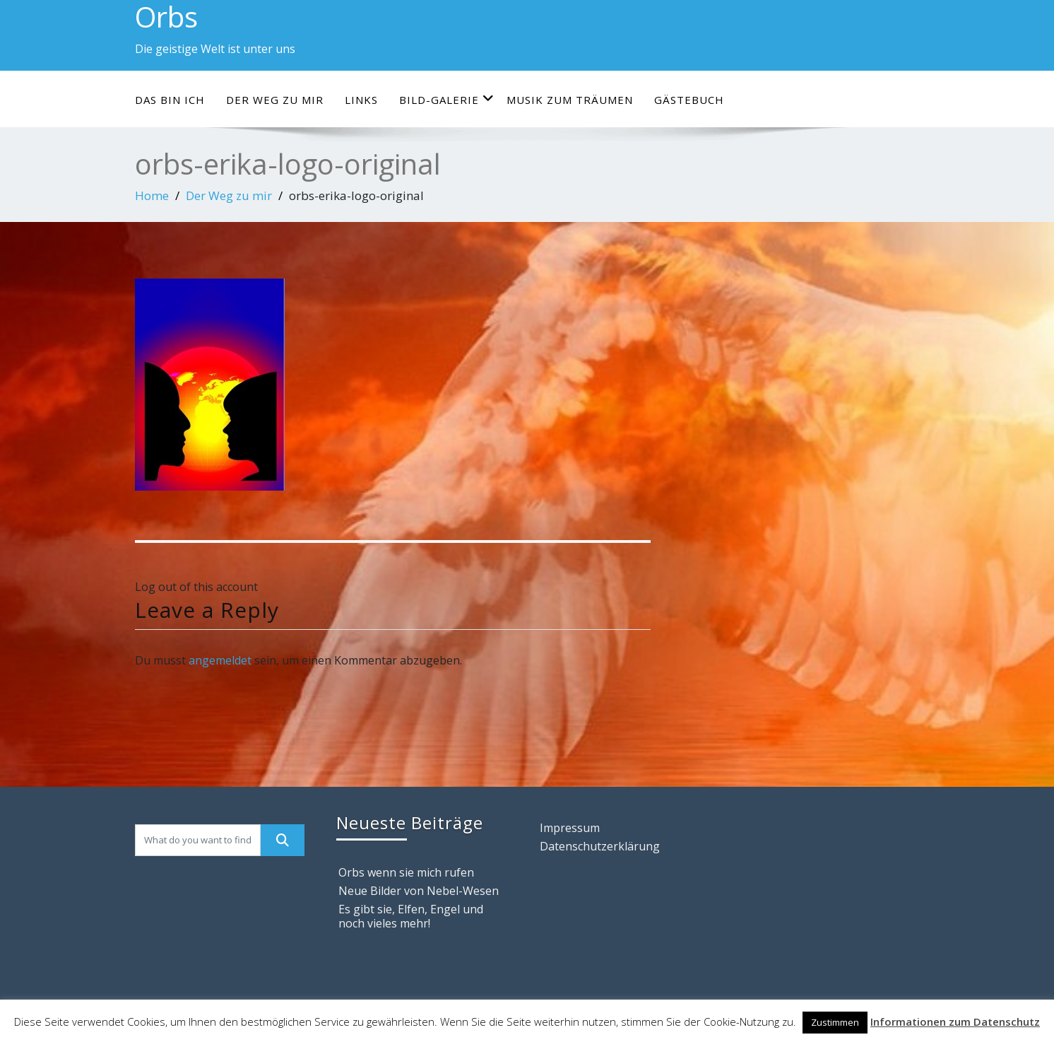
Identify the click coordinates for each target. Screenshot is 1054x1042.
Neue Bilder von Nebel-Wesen (418, 890)
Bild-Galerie (447, 99)
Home (152, 195)
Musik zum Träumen (570, 100)
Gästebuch (689, 100)
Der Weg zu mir (275, 100)
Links (361, 100)
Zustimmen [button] (835, 1022)
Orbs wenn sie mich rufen (406, 872)
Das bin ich (170, 100)
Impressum (570, 828)
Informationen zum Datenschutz (955, 1021)
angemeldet (220, 660)
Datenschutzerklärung (600, 846)
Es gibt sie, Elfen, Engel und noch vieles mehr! (410, 916)
